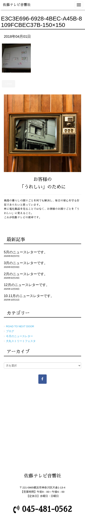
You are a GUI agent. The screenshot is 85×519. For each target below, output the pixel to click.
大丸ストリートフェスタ (21, 341)
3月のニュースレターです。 (25, 263)
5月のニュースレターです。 (25, 252)
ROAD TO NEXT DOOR (20, 326)
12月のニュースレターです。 (26, 285)
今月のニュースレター (19, 336)
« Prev (8, 83)
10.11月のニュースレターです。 (29, 296)
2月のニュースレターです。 (25, 274)
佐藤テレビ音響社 (17, 5)
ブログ (10, 331)
